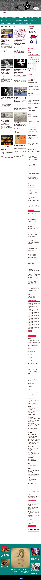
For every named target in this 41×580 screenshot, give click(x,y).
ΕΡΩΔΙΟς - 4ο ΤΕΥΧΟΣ (31, 318)
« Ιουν (29, 70)
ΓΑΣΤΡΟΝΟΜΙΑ (31, 17)
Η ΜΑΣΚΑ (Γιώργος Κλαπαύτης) (33, 371)
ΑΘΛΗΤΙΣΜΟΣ (14, 17)
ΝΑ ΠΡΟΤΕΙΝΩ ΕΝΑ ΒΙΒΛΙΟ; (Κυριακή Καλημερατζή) (35, 572)
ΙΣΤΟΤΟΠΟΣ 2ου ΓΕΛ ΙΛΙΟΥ (32, 213)
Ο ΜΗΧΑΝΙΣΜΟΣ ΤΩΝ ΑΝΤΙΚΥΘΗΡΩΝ (31, 80)
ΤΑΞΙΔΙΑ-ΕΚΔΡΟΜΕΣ (31, 489)
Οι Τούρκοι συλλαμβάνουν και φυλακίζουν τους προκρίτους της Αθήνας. (34, 30)
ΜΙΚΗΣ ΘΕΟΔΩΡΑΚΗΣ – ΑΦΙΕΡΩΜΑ (34, 89)
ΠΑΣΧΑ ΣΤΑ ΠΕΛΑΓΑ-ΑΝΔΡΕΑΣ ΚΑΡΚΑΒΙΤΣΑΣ (33, 132)
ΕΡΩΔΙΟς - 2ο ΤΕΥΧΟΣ (31, 324)
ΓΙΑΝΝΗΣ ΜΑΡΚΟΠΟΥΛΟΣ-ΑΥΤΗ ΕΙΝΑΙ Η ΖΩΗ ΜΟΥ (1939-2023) (33, 278)
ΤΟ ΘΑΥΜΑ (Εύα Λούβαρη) (32, 434)
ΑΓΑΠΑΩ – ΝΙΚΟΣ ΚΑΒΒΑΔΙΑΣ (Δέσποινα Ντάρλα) (5, 568)
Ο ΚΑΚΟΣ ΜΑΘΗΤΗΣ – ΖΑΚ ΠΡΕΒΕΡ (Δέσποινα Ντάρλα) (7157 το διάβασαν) (34, 504)
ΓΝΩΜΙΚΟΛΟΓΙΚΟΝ (31, 226)
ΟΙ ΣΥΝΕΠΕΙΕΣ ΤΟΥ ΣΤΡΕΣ (32, 221)
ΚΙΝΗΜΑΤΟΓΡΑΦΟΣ (31, 398)
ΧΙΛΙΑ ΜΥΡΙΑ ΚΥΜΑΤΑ (31, 185)
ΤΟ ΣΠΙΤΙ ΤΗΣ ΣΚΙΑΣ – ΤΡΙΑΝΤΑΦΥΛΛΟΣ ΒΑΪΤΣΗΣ (32, 157)
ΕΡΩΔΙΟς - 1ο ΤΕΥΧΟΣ (31, 327)
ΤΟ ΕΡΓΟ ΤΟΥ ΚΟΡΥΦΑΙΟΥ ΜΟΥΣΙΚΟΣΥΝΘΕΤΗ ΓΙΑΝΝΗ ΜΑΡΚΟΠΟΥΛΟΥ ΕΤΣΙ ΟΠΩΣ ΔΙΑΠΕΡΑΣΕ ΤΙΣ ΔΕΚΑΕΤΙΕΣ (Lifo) (33, 283)
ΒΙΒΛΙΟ (26, 17)
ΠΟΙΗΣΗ (32, 20)
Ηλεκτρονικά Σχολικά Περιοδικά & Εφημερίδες (10, 0)
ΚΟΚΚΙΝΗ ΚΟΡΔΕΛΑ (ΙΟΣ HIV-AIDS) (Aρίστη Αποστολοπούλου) (20, 71)
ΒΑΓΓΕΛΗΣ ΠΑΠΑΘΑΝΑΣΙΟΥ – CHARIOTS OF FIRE (33, 138)
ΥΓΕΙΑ (29, 22)
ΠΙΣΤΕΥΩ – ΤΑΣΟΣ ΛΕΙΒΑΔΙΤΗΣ (33, 135)
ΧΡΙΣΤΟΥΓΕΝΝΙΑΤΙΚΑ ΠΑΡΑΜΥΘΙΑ (33, 228)
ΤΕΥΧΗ (2, 17)
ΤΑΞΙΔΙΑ (18, 22)
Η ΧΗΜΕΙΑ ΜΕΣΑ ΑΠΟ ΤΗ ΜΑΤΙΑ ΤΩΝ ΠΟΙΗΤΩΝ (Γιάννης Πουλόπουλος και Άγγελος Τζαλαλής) (35, 558)
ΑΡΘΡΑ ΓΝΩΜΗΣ (7, 17)
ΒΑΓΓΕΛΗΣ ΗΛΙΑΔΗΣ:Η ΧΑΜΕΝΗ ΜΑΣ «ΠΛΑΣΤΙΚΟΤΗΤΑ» (33, 297)
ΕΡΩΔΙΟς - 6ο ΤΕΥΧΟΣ (31, 312)
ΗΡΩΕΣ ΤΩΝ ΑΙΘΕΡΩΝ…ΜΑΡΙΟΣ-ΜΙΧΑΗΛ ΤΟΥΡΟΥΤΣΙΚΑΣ (33, 169)
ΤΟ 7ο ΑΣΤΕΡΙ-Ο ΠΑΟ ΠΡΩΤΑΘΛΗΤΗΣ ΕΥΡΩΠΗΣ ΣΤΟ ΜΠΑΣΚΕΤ (33, 197)
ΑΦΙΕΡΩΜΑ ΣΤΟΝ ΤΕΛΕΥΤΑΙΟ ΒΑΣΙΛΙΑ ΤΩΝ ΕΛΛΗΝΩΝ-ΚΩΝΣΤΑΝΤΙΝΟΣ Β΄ (32, 161)
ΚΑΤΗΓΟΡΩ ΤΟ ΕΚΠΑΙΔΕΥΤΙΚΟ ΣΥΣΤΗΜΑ (33, 108)
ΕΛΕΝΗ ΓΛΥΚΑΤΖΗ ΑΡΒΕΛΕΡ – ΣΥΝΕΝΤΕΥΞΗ (33, 193)
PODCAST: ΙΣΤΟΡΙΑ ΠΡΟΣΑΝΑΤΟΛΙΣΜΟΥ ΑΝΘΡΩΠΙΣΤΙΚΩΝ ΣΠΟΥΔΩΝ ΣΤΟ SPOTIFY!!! (33, 265)
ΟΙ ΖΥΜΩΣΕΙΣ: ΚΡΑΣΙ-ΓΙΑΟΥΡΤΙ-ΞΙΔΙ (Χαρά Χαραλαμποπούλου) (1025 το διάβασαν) (34, 522)
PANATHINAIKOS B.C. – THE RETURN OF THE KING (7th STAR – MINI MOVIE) (33, 206)
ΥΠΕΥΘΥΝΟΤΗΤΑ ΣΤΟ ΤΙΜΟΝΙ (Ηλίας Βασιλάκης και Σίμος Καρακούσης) (33, 449)
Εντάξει (21, 578)
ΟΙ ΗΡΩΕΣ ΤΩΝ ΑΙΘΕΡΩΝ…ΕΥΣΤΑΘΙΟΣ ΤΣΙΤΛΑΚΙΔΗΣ (32, 165)
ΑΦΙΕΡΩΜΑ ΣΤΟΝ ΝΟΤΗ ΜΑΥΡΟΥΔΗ (34, 151)
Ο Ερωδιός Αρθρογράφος (32, 303)
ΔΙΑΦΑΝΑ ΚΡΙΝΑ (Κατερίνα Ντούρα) (34, 342)
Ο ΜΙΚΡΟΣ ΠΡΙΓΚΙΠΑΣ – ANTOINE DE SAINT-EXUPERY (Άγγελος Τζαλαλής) (33, 443)
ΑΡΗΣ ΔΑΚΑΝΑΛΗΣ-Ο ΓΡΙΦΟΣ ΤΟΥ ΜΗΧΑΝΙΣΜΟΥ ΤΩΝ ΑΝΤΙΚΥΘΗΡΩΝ (34, 232)
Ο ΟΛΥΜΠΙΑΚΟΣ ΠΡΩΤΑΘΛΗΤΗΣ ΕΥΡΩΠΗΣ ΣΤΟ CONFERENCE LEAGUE (33, 202)
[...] (4, 51)
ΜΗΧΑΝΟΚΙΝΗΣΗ (31, 446)
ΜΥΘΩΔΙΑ (29, 141)
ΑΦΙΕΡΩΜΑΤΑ (21, 17)
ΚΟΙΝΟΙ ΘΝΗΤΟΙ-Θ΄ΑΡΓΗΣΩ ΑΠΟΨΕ (33, 173)
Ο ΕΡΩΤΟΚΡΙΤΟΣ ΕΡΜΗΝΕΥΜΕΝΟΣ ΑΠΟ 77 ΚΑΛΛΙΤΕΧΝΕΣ (33, 83)
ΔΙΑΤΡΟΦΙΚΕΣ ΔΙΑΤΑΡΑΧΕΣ (32, 246)
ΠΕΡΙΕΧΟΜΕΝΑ (21, 23)
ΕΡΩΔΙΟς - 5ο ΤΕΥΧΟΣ (31, 315)
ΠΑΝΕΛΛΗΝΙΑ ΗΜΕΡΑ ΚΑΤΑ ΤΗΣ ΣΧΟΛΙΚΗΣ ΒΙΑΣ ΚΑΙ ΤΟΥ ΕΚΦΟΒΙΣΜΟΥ (33, 122)
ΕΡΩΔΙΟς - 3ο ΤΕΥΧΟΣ (5, 44)
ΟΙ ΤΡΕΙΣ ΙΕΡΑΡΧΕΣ (31, 95)
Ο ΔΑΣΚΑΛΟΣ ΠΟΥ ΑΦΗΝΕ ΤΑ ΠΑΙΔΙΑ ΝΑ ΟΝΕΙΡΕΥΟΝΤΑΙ (33, 127)
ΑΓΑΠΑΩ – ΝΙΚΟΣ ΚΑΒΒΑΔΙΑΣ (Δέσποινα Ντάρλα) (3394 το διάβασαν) (33, 508)
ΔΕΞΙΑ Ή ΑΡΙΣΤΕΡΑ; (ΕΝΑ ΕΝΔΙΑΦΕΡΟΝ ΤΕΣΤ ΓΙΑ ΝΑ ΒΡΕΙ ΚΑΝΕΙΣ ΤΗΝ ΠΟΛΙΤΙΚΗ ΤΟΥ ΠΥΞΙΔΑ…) (33, 259)
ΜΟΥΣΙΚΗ (6, 20)
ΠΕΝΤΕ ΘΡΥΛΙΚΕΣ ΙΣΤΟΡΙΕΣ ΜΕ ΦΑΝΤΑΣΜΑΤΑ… (33, 240)
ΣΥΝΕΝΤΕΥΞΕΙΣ (37, 20)
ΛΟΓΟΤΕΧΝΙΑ (30, 432)
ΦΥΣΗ (38, 22)
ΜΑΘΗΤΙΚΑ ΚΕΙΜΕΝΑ (28, 23)
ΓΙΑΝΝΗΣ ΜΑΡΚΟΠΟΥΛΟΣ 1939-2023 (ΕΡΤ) (33, 183)
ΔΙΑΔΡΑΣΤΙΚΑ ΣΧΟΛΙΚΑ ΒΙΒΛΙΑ (33, 215)
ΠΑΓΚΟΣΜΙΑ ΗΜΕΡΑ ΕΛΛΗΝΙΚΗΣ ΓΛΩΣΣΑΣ (33, 101)
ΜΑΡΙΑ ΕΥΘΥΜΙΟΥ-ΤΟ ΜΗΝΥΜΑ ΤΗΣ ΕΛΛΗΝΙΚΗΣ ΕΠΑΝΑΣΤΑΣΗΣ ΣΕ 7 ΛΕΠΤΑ (34, 189)
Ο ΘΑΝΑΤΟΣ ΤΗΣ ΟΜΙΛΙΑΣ (32, 129)
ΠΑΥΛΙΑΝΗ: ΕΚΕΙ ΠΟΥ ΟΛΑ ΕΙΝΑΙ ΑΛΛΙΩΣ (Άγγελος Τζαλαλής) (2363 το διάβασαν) (33, 512)
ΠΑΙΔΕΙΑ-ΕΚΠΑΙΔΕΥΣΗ (19, 20)
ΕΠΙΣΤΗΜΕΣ (30, 391)
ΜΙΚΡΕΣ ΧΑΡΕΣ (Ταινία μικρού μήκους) (33, 87)
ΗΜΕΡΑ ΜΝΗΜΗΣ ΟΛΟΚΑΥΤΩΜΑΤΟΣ (31, 93)
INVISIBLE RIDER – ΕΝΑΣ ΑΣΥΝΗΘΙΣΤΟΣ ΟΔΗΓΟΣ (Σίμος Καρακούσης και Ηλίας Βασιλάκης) (33, 460)
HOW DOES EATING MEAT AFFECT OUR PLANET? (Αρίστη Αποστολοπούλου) (33, 471)
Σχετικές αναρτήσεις (32, 32)
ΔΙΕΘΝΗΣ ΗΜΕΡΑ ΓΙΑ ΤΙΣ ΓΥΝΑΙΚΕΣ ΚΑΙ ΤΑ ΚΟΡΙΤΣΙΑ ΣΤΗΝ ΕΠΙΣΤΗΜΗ (34, 104)
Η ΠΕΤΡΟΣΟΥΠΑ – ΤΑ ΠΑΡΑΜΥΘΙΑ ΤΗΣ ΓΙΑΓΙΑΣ (33, 243)
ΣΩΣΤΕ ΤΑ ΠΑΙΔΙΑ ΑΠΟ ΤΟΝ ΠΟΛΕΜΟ (32, 114)
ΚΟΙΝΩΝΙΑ (29, 406)
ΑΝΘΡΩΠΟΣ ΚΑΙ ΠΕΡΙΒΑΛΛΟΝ (33, 116)
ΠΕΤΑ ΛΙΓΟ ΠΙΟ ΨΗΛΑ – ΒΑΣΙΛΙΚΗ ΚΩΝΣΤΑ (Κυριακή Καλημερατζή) (20, 147)
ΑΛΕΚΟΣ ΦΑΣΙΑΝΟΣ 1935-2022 (33, 234)
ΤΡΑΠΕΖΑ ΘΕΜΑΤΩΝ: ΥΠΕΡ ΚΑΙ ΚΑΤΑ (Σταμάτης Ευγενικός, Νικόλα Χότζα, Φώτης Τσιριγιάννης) (19, 41)
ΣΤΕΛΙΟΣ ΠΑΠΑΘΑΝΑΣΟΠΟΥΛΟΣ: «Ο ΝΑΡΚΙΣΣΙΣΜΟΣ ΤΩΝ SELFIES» (34, 275)
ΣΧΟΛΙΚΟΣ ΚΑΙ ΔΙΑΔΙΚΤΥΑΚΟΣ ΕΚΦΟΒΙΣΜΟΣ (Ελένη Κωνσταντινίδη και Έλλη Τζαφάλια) (34, 417)
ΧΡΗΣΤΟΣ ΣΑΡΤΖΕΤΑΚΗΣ (32, 236)
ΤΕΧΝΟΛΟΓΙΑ (24, 22)
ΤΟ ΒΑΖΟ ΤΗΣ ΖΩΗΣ (31, 97)
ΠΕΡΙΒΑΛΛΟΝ (26, 20)
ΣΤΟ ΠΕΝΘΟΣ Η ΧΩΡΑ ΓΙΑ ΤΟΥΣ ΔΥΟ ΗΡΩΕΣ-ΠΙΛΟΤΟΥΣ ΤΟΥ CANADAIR (34, 288)
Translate (29, 52)
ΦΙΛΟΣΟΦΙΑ (34, 22)
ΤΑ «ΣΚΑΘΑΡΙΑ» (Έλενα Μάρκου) (33, 340)
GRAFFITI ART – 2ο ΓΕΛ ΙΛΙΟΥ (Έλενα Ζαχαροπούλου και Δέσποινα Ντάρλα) (34, 365)
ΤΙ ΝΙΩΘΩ (29, 171)
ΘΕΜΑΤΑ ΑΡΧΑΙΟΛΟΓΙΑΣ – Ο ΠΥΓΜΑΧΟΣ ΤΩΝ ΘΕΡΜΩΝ (32, 255)
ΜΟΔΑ (2, 20)
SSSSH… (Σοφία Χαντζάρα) (32, 369)
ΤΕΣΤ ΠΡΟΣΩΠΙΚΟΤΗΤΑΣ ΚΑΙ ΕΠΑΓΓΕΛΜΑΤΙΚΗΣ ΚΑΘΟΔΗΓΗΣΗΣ (34, 219)
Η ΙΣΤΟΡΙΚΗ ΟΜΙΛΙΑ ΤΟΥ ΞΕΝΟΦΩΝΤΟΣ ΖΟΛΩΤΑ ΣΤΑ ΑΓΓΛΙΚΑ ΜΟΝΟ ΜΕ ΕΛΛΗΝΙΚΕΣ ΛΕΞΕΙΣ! (33, 292)
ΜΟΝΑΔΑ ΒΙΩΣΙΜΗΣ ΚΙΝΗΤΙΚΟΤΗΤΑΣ (31, 251)
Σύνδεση (20, 0)
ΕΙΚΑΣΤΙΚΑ (37, 17)
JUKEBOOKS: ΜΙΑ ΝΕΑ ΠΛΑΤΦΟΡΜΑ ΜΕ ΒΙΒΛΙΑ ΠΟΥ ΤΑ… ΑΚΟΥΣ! (33, 270)
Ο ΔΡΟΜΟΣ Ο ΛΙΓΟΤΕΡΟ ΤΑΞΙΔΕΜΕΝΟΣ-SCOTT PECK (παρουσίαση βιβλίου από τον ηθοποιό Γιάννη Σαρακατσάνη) (33, 178)
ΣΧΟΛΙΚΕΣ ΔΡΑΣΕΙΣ (12, 22)
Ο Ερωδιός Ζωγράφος (31, 309)
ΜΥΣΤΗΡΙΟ (11, 20)
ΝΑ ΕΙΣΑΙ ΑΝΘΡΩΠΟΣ (31, 110)
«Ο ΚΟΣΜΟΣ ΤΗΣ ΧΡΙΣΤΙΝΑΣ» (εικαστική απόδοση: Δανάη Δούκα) (20, 124)
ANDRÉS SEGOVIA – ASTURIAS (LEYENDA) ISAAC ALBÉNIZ (33, 144)
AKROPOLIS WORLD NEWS (32, 248)
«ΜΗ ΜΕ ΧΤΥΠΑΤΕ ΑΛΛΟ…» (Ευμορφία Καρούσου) (6, 148)
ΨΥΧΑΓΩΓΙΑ (9, 23)
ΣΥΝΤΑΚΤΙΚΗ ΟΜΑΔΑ (4, 22)
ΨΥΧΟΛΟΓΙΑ (14, 23)
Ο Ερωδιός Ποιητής (31, 306)
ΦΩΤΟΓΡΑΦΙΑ (3, 23)
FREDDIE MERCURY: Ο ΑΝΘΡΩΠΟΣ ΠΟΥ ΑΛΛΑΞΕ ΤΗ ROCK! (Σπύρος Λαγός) (33, 345)
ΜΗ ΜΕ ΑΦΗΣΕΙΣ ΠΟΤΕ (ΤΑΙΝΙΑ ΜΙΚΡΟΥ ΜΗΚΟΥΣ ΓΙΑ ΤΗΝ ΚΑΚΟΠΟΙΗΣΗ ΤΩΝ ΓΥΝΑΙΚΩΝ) (33, 148)
